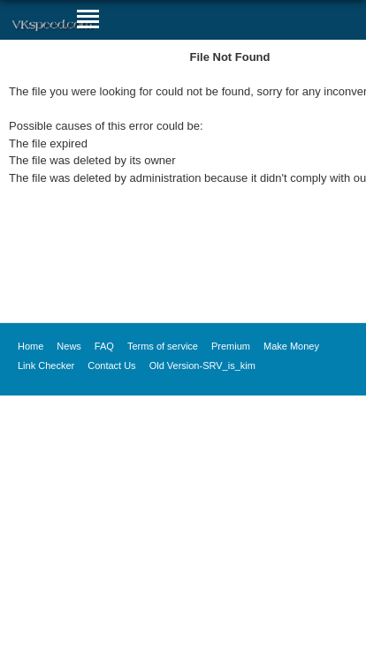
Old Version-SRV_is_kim (202, 365)
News (69, 346)
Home (30, 346)
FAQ (104, 346)
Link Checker (46, 365)
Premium (230, 346)
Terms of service (162, 346)
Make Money (291, 346)
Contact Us (111, 365)
